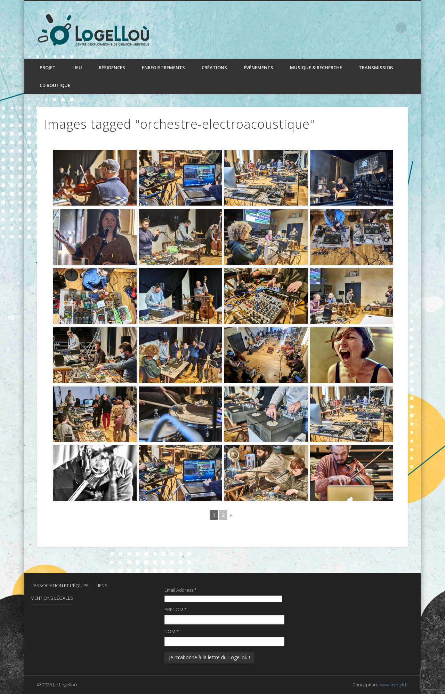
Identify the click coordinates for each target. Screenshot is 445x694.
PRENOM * (175, 609)
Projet (48, 67)
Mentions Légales (52, 598)
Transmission (376, 67)
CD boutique (55, 85)
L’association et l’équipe (60, 585)
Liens (101, 585)
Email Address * (180, 590)
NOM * (171, 631)
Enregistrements (163, 67)
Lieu (77, 67)
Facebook (372, 27)
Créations (214, 67)
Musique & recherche (316, 67)
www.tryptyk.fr (394, 684)
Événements (258, 67)
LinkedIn (386, 27)
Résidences (112, 67)
